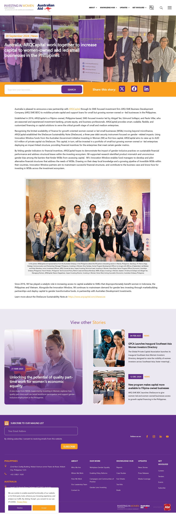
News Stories (143, 473)
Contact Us (75, 495)
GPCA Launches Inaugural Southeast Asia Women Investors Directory (150, 350)
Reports (119, 473)
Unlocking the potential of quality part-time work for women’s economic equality (41, 387)
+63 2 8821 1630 (17, 480)
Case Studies (121, 478)
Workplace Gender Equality (100, 473)
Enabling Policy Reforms (98, 478)
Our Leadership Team (79, 490)
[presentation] (23, 452)
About (92, 8)
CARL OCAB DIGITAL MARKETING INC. (27, 514)
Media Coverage (144, 484)
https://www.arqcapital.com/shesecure (86, 302)
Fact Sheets (120, 484)
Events (160, 487)
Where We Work (77, 478)
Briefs (118, 495)
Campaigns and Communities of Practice (102, 485)
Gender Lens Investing (98, 493)
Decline (19, 508)
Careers (161, 476)
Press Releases (143, 478)
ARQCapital (74, 114)
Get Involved (138, 8)
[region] (32, 500)
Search (72, 94)
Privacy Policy (22, 502)
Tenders (161, 482)
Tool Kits (119, 490)
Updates (123, 8)
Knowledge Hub (107, 8)
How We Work (76, 484)
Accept (43, 508)
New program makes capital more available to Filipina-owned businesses (148, 391)
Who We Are (76, 473)
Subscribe (161, 493)
